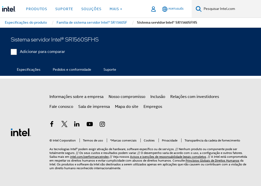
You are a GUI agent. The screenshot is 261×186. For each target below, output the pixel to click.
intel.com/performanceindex (89, 157)
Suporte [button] (64, 9)
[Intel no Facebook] (51, 125)
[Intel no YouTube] (89, 125)
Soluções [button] (91, 9)
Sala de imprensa (94, 106)
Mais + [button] (116, 9)
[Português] (173, 9)
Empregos (152, 106)
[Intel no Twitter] (64, 125)
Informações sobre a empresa (76, 96)
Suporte (109, 69)
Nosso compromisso (127, 96)
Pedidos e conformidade (72, 69)
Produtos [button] (36, 9)
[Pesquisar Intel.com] (231, 9)
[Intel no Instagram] (102, 125)
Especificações (29, 69)
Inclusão (157, 96)
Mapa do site (126, 106)
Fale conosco (61, 106)
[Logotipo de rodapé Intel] (21, 132)
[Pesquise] (199, 9)
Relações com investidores (194, 96)
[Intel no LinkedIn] (77, 125)
